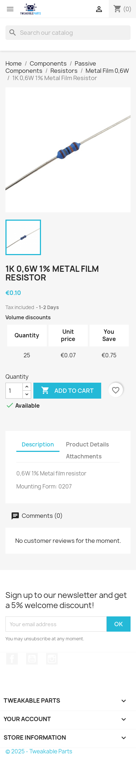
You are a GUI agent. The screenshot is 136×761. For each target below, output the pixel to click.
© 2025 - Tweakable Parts (38, 751)
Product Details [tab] (87, 444)
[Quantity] (14, 391)
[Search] (68, 32)
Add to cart (67, 390)
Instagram (52, 659)
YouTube (32, 659)
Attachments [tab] (84, 456)
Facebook (12, 659)
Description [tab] (38, 444)
